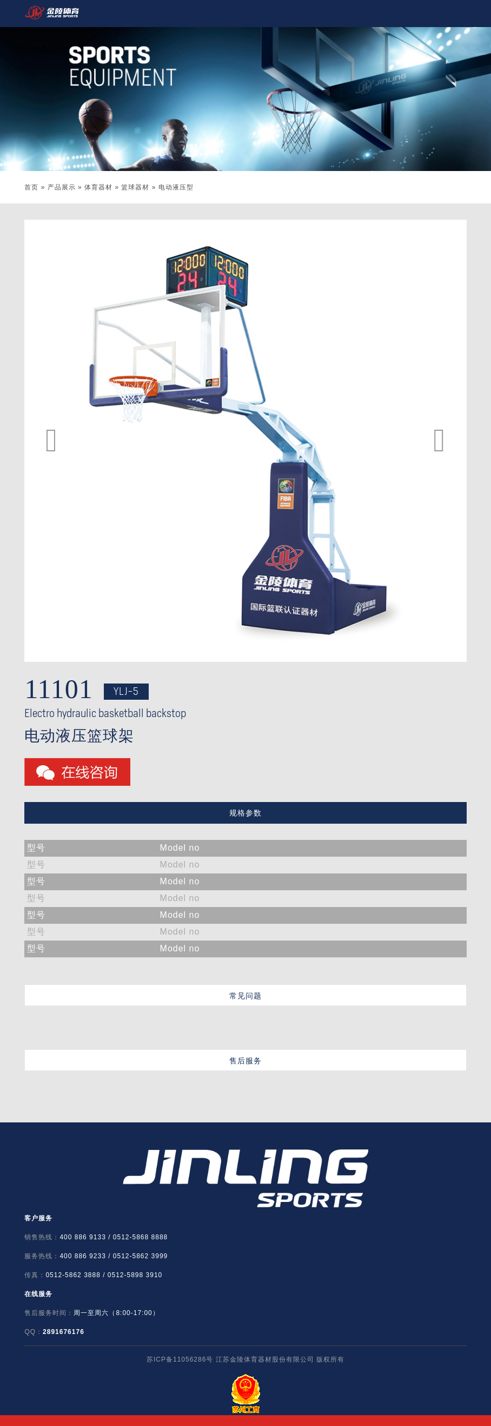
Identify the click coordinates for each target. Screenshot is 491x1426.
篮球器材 (135, 187)
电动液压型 (176, 187)
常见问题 (245, 995)
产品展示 (62, 187)
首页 (31, 187)
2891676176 (63, 1332)
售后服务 (245, 1060)
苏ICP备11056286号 (180, 1359)
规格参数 (245, 813)
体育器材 (98, 187)
